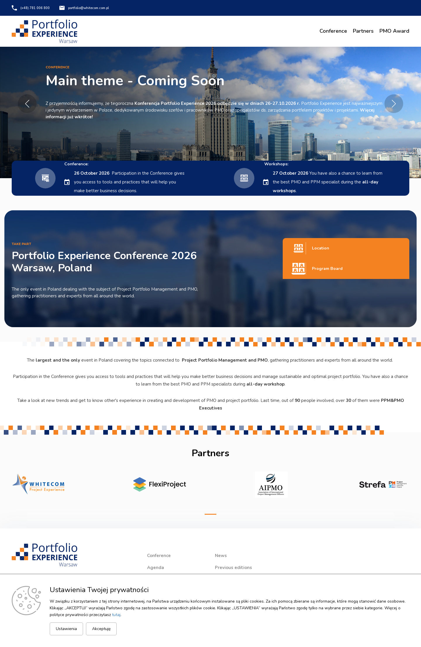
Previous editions (233, 567)
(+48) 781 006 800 (35, 8)
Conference (333, 30)
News (221, 555)
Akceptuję (101, 629)
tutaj (116, 614)
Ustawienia (66, 629)
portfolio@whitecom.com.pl (92, 8)
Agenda (155, 567)
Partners (363, 30)
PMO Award (394, 30)
